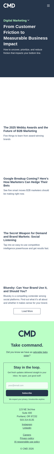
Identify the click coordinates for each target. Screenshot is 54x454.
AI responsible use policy (27, 442)
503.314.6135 (27, 420)
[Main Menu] (48, 5)
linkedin (27, 428)
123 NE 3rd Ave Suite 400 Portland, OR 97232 (27, 413)
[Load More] (27, 311)
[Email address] (27, 385)
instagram (27, 424)
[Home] (9, 5)
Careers (27, 435)
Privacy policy (27, 438)
